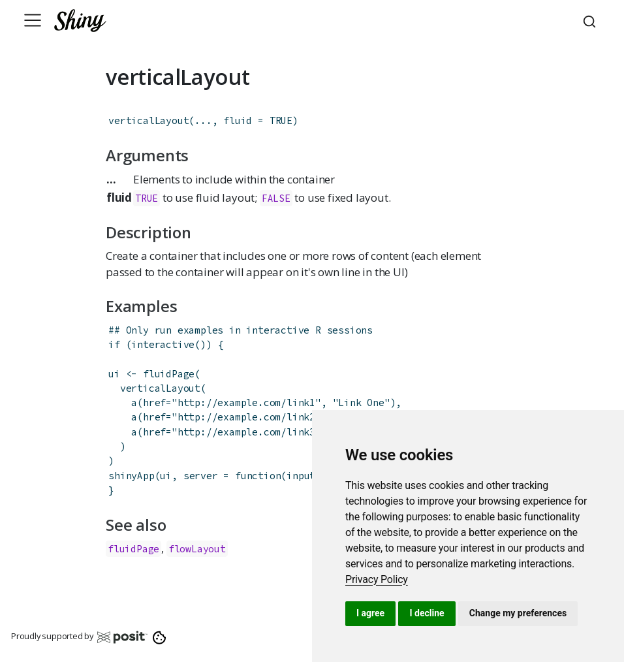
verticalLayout (148, 120)
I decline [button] (426, 613)
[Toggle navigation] (33, 20)
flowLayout (197, 549)
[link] (376, 579)
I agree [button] (370, 613)
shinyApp (131, 475)
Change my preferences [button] (518, 613)
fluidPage (169, 374)
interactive (163, 344)
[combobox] (591, 20)
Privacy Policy (376, 579)
